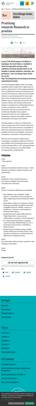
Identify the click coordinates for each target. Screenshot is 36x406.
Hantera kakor (6, 317)
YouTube (5, 344)
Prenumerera (6, 309)
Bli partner (4, 305)
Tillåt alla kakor (30, 403)
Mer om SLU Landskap (10, 382)
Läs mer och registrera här (18, 262)
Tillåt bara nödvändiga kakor (16, 403)
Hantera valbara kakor (7, 400)
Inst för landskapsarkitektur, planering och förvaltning (15, 369)
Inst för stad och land (9, 378)
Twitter (6, 276)
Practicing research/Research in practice (21, 9)
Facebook (16, 272)
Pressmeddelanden (9, 352)
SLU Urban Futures (8, 364)
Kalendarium (8, 9)
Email (5, 272)
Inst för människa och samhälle (13, 374)
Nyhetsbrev (5, 348)
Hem (2, 9)
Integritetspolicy (7, 313)
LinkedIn (27, 272)
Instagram (5, 340)
